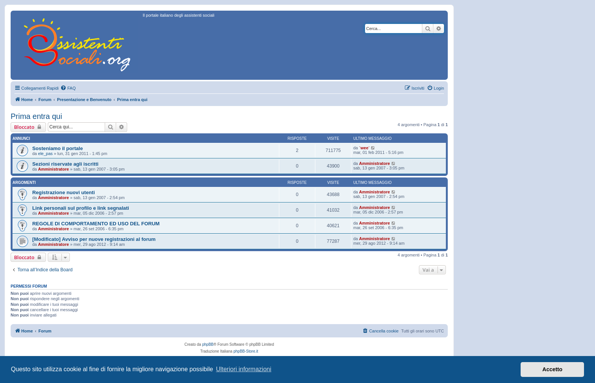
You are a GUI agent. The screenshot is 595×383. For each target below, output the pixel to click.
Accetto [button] (552, 369)
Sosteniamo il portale (57, 148)
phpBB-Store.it (245, 351)
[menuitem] (68, 88)
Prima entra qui (36, 116)
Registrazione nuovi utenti (63, 192)
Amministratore (53, 169)
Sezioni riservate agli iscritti (65, 164)
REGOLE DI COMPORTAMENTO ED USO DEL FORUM (96, 223)
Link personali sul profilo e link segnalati (80, 208)
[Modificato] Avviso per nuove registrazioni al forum (94, 239)
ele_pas (45, 153)
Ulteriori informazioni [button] (243, 369)
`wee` (364, 148)
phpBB (208, 344)
